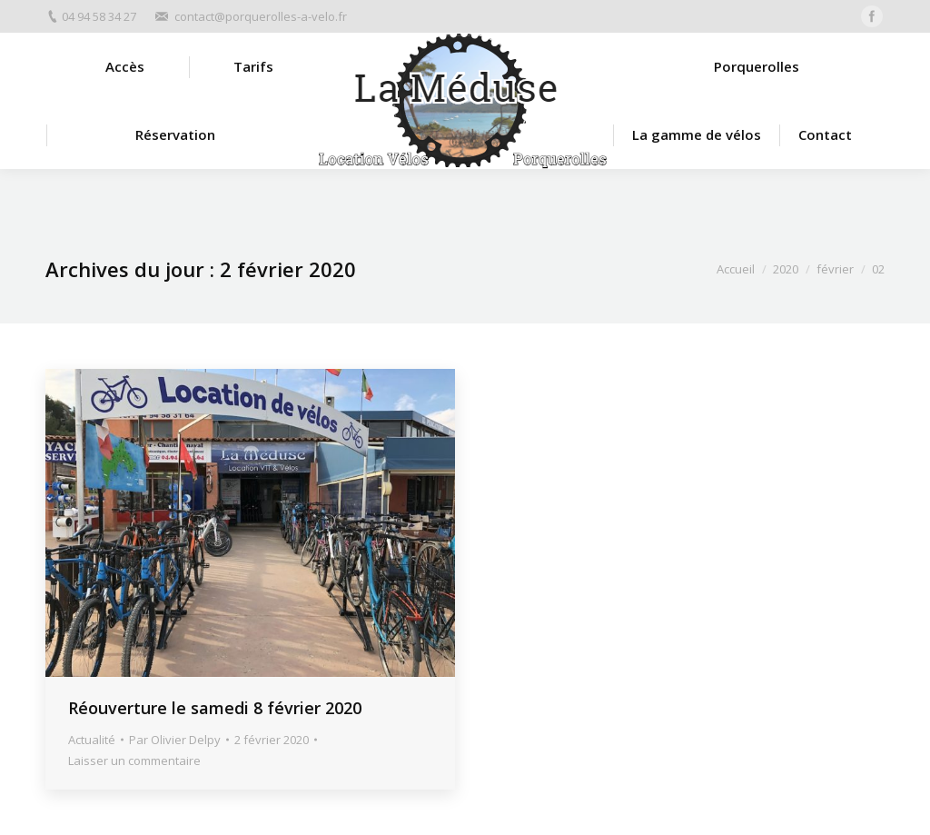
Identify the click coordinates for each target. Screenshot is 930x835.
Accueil (736, 269)
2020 (785, 269)
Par (175, 739)
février (835, 269)
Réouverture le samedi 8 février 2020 (214, 708)
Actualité (91, 739)
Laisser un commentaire (134, 760)
